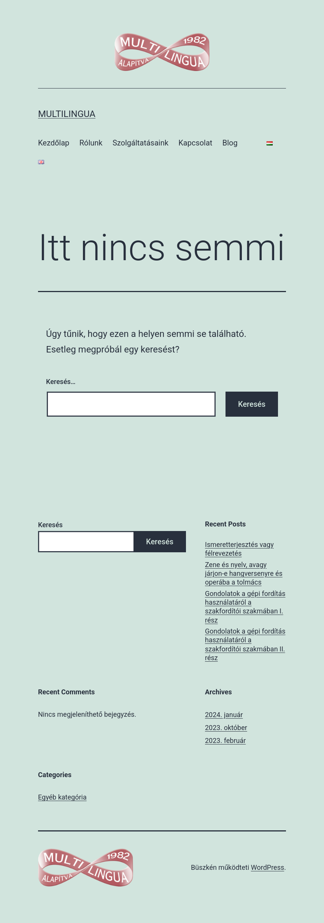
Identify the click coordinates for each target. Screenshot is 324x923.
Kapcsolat (195, 142)
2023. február (225, 740)
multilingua (66, 114)
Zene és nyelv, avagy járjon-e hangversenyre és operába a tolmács (244, 573)
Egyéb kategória (62, 797)
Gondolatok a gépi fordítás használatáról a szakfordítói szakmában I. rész (245, 607)
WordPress (267, 867)
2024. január (224, 715)
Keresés (50, 525)
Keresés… (61, 382)
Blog (230, 142)
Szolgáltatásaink (140, 142)
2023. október (226, 728)
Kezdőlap (53, 142)
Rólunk (91, 142)
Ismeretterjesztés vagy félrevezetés (239, 549)
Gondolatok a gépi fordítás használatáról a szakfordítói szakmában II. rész (245, 644)
